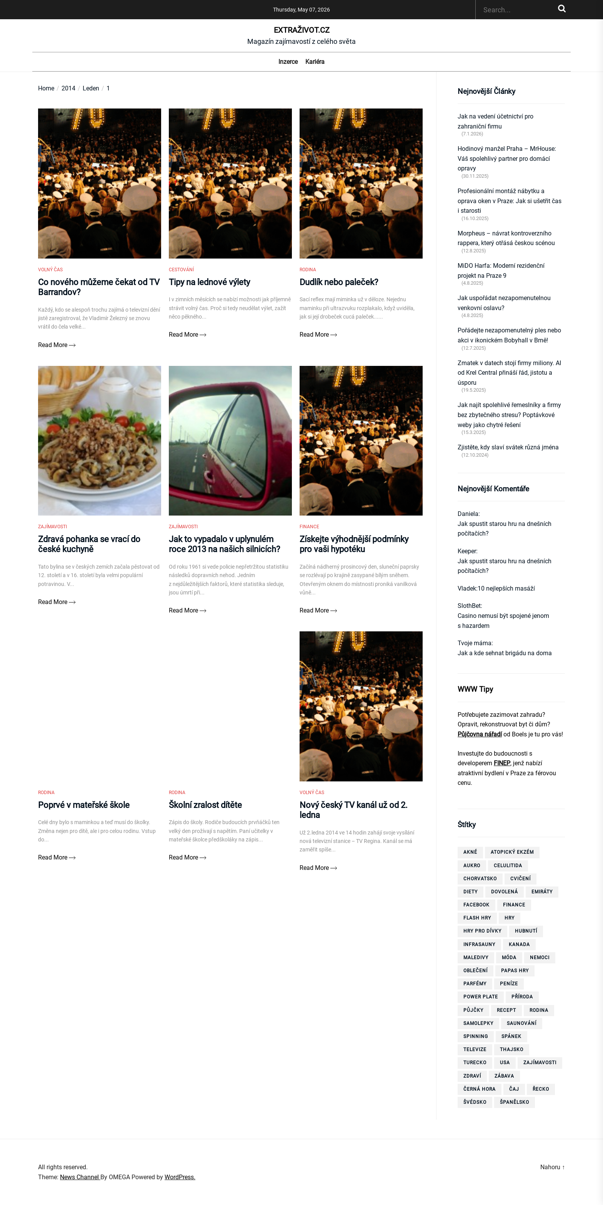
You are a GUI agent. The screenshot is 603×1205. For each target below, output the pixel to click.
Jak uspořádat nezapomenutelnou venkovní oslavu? (504, 303)
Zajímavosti (52, 534)
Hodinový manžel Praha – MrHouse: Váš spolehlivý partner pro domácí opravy (507, 158)
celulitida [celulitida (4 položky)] (508, 865)
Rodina (308, 273)
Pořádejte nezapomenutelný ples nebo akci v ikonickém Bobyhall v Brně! (509, 335)
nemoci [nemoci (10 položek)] (540, 957)
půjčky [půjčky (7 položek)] (473, 1010)
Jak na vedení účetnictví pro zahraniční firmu (495, 121)
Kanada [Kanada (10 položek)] (519, 944)
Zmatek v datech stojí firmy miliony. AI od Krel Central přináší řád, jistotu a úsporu (509, 372)
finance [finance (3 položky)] (514, 905)
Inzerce (288, 62)
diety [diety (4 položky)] (470, 892)
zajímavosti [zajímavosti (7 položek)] (539, 1062)
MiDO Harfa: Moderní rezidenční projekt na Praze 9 (501, 270)
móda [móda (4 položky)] (509, 957)
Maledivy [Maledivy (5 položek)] (475, 957)
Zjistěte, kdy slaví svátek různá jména (508, 447)
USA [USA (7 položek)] (505, 1062)
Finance (309, 534)
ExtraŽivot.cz (302, 30)
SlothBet (469, 605)
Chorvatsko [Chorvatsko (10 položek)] (480, 878)
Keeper (467, 551)
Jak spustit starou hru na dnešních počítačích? (504, 528)
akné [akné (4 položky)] (470, 852)
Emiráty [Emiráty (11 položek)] (542, 892)
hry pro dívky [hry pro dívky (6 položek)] (482, 931)
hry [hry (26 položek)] (510, 918)
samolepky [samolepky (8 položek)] (478, 1023)
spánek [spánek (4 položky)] (511, 1036)
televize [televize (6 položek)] (474, 1049)
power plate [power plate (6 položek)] (480, 997)
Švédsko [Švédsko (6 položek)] (474, 1102)
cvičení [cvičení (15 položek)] (520, 878)
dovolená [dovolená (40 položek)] (504, 892)
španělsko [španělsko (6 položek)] (514, 1102)
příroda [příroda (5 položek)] (522, 997)
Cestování (181, 273)
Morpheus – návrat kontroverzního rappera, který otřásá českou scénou (506, 238)
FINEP (502, 763)
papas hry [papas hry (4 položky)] (515, 970)
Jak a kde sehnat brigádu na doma (505, 653)
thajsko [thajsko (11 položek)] (511, 1049)
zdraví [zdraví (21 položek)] (472, 1076)
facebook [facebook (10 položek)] (476, 905)
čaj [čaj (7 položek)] (514, 1089)
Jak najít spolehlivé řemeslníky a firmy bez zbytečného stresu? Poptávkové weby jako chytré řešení (509, 414)
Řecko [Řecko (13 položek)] (541, 1089)
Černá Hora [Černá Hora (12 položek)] (479, 1089)
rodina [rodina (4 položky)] (539, 1010)
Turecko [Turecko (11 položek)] (474, 1062)
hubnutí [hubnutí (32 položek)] (526, 931)
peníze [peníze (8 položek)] (509, 983)
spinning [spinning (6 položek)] (475, 1036)
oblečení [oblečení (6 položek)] (475, 970)
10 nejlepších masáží (506, 588)
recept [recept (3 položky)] (506, 1010)
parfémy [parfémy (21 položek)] (474, 983)
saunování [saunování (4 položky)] (521, 1023)
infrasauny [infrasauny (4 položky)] (479, 944)
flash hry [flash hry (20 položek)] (477, 918)
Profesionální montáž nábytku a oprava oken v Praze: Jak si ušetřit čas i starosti (509, 200)
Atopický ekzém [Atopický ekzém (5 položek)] (512, 852)
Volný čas (50, 273)
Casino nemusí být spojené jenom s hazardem (503, 620)
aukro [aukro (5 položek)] (471, 865)
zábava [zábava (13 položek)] (504, 1076)
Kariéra (315, 62)
